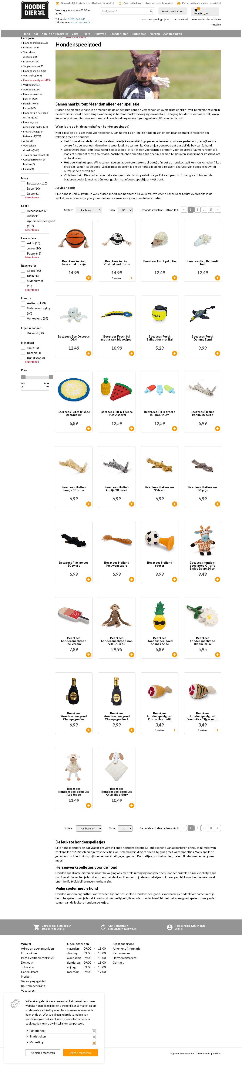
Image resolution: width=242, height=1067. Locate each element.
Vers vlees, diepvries (30, 57)
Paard (86, 33)
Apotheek (31, 91)
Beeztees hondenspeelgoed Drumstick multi (159, 718)
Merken (154, 33)
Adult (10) (33, 245)
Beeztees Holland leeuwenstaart (116, 567)
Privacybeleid (203, 1055)
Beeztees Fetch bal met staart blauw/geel (116, 341)
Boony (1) (33, 196)
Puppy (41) (34, 256)
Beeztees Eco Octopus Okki (74, 341)
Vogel (75, 33)
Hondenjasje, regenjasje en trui (35, 127)
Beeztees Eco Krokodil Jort (202, 265)
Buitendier (138, 33)
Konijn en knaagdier (54, 33)
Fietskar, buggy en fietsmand (33, 136)
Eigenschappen (31, 330)
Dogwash (27, 965)
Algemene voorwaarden (182, 1055)
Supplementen (33, 68)
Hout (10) (33, 350)
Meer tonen (32, 199)
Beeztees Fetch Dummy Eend (203, 341)
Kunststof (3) (36, 360)
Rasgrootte (29, 268)
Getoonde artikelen (159, 212)
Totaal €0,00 (201, 13)
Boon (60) (33, 191)
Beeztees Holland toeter (159, 567)
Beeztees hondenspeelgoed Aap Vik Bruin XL (116, 643)
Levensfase (28, 240)
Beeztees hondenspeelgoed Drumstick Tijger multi (202, 718)
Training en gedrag (36, 157)
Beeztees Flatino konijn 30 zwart (117, 491)
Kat (35, 33)
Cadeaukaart (29, 974)
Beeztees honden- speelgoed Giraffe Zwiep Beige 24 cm (202, 568)
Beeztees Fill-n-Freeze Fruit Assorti (117, 416)
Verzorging (32, 77)
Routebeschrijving (33, 988)
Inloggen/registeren (173, 11)
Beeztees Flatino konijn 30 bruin (74, 491)
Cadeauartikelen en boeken (34, 164)
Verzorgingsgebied (33, 983)
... (204, 212)
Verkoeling (31, 87)
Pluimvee (100, 33)
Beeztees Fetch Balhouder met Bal (160, 341)
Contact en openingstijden (154, 19)
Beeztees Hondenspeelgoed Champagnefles (74, 718)
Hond (26, 33)
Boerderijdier (119, 33)
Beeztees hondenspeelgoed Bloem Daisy (202, 643)
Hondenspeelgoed (37, 82)
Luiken (28, 171)
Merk (24, 180)
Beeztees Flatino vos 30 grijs (202, 491)
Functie (26, 300)
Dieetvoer (31, 63)
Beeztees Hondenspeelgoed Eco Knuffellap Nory (116, 794)
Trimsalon (215, 24)
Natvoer (31, 49)
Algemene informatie (127, 951)
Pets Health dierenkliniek (206, 19)
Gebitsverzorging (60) (38, 313)
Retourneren (121, 955)
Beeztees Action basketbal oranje (74, 265)
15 (211, 212)
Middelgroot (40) (35, 285)
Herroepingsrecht (125, 960)
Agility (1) (33, 218)
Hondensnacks (35, 73)
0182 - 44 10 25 (81, 22)
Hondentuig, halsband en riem (35, 117)
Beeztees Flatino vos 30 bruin (159, 491)
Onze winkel (181, 19)
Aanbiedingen (172, 33)
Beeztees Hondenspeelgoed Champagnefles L (117, 718)
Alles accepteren (80, 1052)
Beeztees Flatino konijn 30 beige (203, 416)
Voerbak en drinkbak (31, 150)
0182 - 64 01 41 (76, 19)
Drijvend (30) (35, 335)
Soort (25, 208)
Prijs (24, 372)
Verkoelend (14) (37, 320)
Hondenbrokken (35, 45)
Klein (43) (33, 278)
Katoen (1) (34, 355)
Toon (112, 212)
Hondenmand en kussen (33, 99)
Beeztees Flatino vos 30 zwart (73, 567)
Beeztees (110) (37, 185)
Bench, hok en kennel (31, 108)
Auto (28, 143)
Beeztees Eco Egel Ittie (159, 263)
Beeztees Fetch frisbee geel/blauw (74, 416)
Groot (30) (34, 273)
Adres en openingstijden (37, 951)
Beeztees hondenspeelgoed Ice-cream (73, 643)
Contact (118, 965)
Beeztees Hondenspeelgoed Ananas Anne (160, 643)
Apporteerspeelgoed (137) (38, 225)
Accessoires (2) (37, 213)
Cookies (217, 1055)
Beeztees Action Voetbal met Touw (117, 265)
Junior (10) (34, 250)
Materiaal (27, 345)
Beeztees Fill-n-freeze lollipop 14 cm (159, 416)
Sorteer (68, 212)
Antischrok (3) (36, 305)
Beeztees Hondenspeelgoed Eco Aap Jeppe (74, 794)
